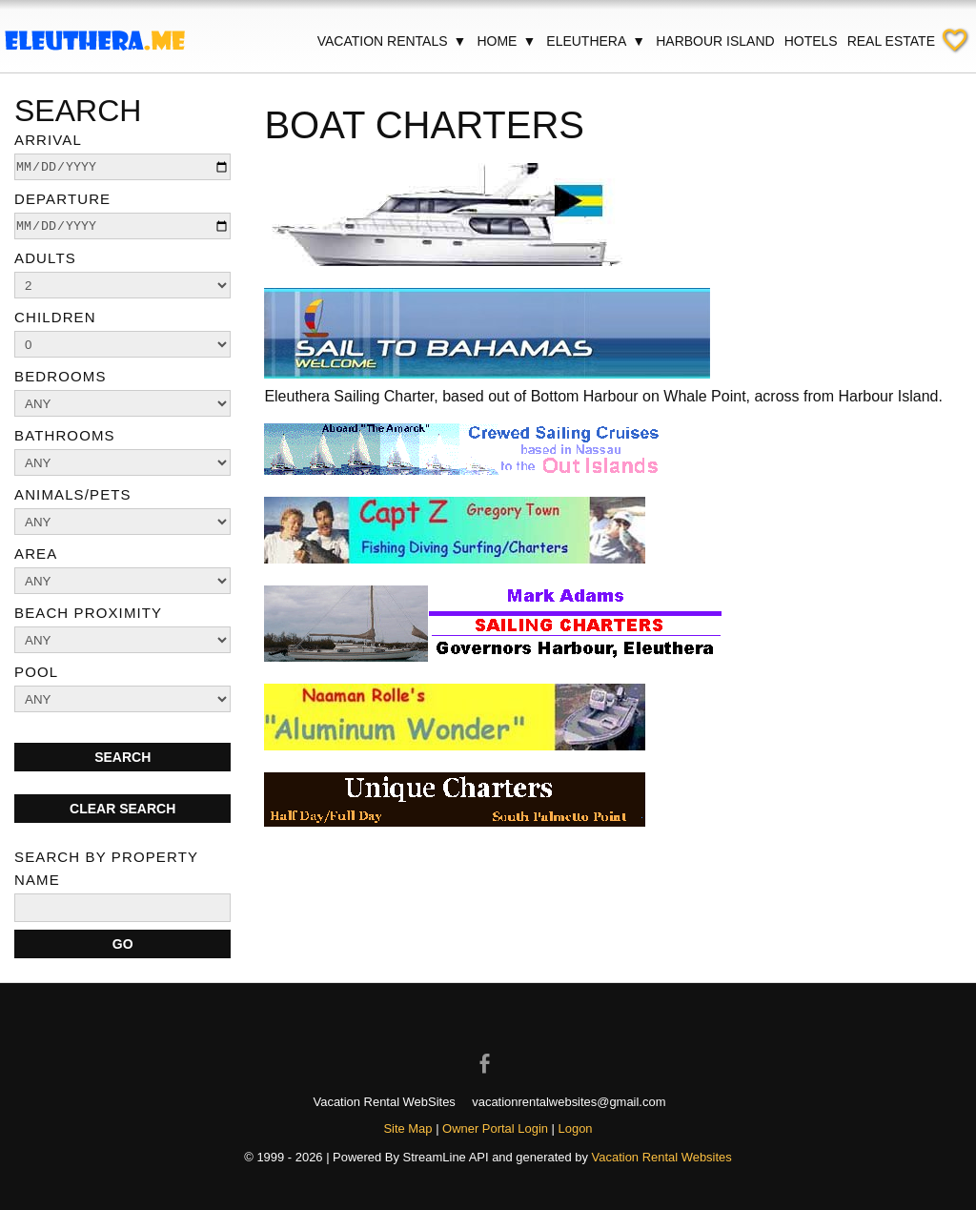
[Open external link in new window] (487, 373)
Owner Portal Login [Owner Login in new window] (495, 1128)
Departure (62, 199)
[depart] (122, 226)
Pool (36, 672)
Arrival (48, 140)
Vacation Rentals (392, 41)
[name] (122, 907)
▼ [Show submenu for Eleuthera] (638, 41)
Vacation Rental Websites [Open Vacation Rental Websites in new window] (662, 1157)
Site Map (407, 1128)
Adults (45, 258)
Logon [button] (576, 1128)
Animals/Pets (73, 494)
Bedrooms (60, 376)
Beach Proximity (88, 613)
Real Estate (891, 41)
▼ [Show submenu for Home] (529, 41)
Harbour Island (715, 41)
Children (55, 317)
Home (507, 41)
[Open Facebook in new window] (488, 1047)
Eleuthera (596, 41)
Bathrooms (64, 435)
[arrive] (122, 167)
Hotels (811, 41)
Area (35, 553)
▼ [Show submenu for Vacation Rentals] (460, 41)
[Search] (122, 944)
